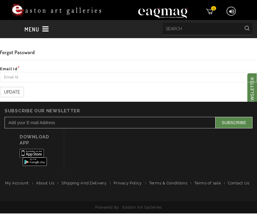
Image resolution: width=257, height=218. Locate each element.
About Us (45, 183)
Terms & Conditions (168, 183)
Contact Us (238, 183)
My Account (17, 183)
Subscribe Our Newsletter (42, 111)
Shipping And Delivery (84, 183)
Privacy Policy (128, 183)
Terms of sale (207, 183)
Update (12, 92)
